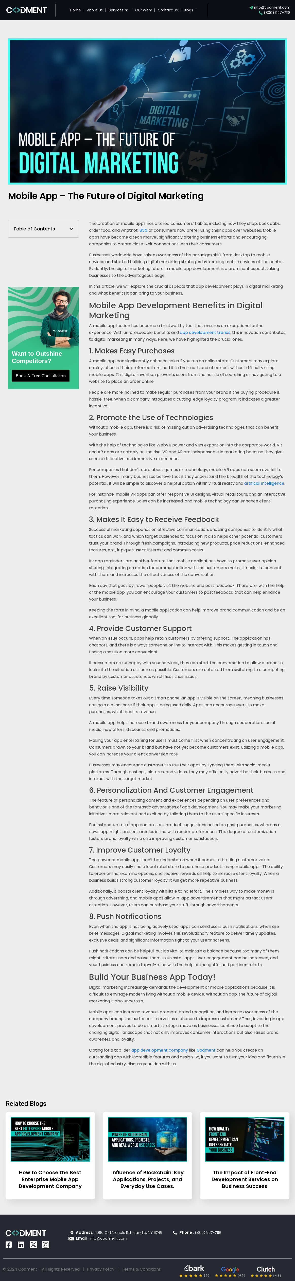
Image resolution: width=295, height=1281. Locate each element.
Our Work (143, 10)
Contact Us (168, 10)
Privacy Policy (100, 1269)
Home (75, 10)
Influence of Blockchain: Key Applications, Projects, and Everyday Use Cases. (147, 1179)
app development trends (205, 332)
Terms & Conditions (141, 1269)
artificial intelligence (264, 483)
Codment (206, 1050)
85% (144, 230)
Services (119, 10)
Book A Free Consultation (41, 375)
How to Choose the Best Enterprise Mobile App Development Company (50, 1179)
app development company (159, 1050)
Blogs (188, 10)
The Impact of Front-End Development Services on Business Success (245, 1179)
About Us (95, 10)
